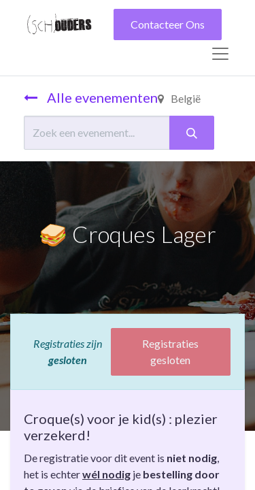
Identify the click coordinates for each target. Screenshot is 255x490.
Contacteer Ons (168, 24)
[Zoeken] (191, 133)
